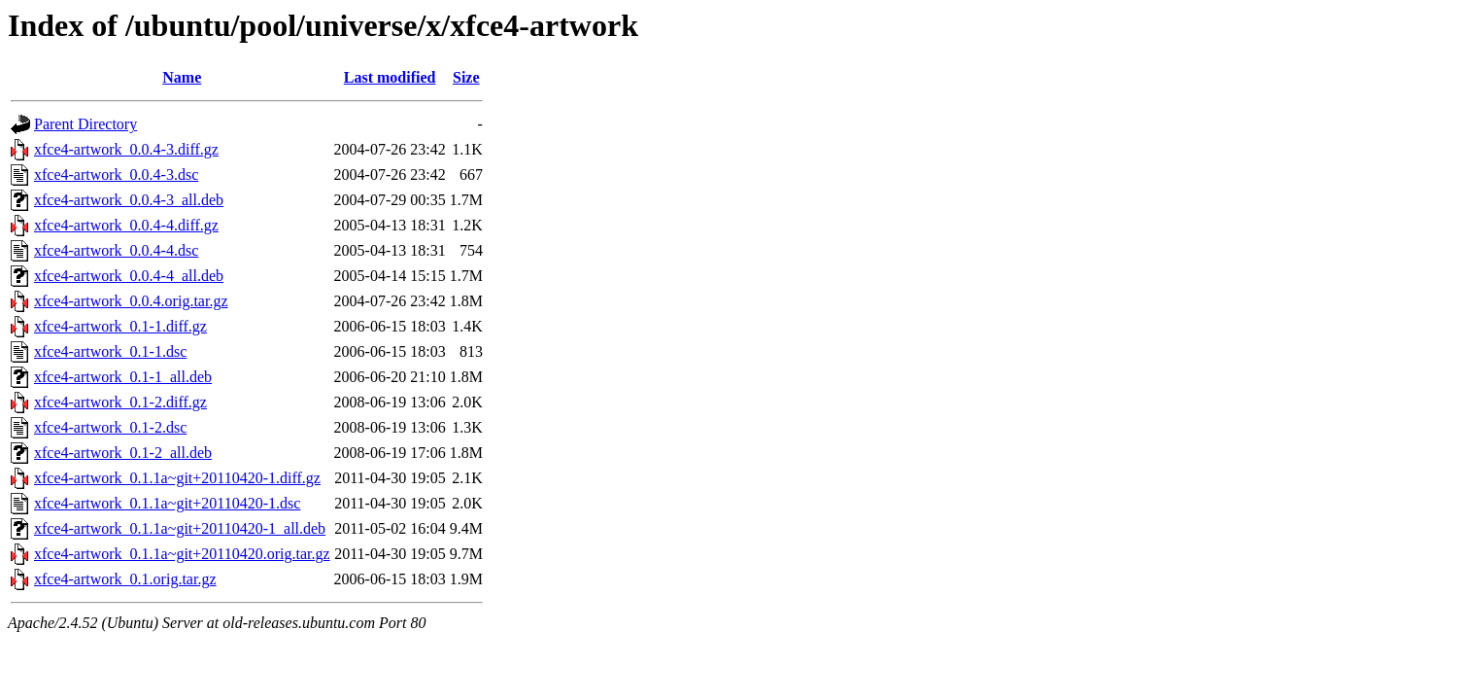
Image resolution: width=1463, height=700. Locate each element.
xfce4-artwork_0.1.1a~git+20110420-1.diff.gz (177, 478)
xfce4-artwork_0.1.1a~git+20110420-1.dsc (167, 503)
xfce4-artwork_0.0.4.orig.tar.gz (130, 301)
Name (181, 77)
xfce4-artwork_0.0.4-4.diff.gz (126, 225)
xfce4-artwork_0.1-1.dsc (110, 351)
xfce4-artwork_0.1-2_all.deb (123, 452)
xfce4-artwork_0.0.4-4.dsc (116, 250)
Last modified (390, 77)
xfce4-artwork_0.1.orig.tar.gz (125, 579)
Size (466, 77)
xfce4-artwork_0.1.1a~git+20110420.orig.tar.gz (182, 553)
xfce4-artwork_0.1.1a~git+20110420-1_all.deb (179, 528)
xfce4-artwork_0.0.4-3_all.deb (128, 200)
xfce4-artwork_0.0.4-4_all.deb (128, 275)
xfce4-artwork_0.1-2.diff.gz (120, 402)
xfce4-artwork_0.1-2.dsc (110, 427)
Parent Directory (85, 124)
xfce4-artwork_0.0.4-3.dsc (116, 174)
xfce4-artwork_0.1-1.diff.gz (120, 326)
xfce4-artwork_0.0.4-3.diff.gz (126, 149)
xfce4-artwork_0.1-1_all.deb (123, 376)
